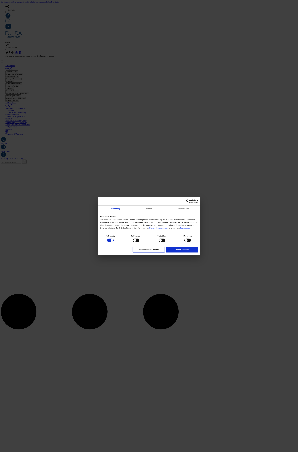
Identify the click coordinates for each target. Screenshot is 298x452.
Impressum (185, 228)
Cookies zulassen (181, 250)
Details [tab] (149, 209)
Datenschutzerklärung (159, 228)
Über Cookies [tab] (183, 209)
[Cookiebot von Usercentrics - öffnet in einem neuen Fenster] (188, 201)
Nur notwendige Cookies (149, 250)
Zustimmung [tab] (115, 209)
